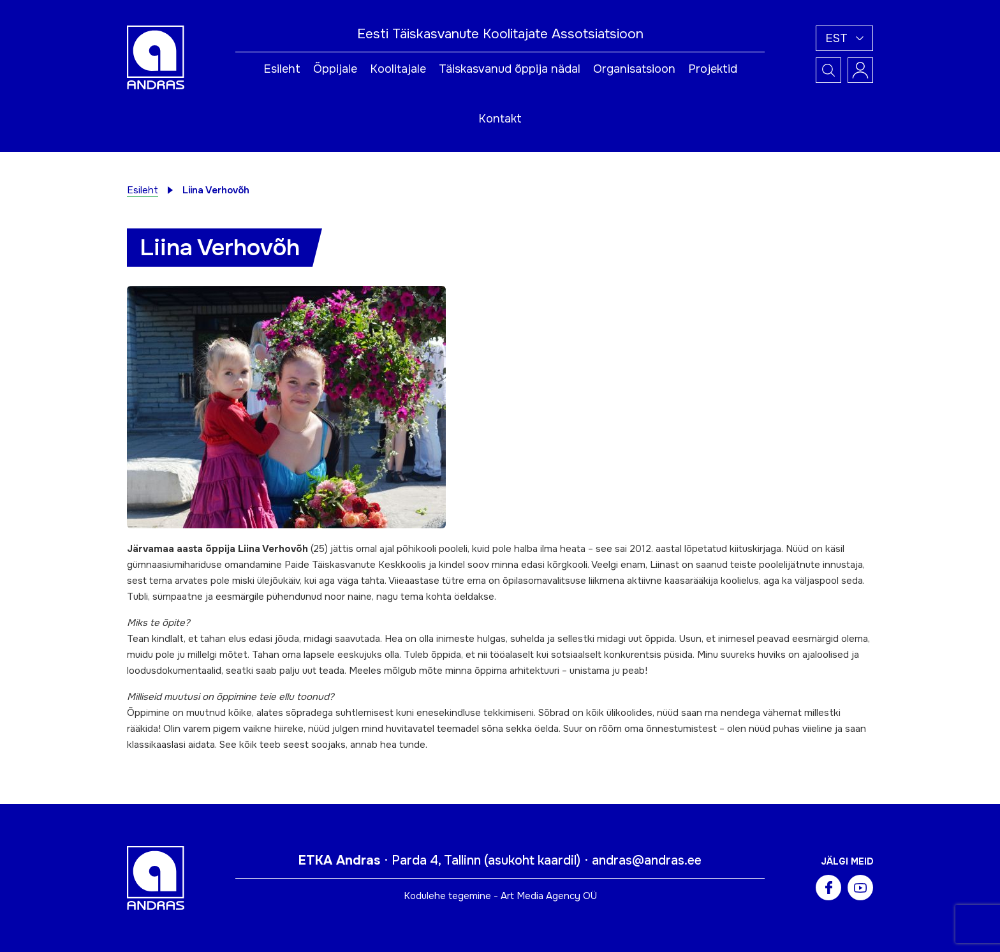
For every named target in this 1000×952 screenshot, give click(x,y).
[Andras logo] (155, 56)
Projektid (712, 69)
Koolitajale (398, 69)
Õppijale (335, 69)
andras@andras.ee (647, 860)
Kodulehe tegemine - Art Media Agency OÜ (500, 895)
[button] (844, 38)
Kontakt (500, 119)
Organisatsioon (634, 69)
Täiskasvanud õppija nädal (509, 69)
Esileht (281, 69)
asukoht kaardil (532, 860)
